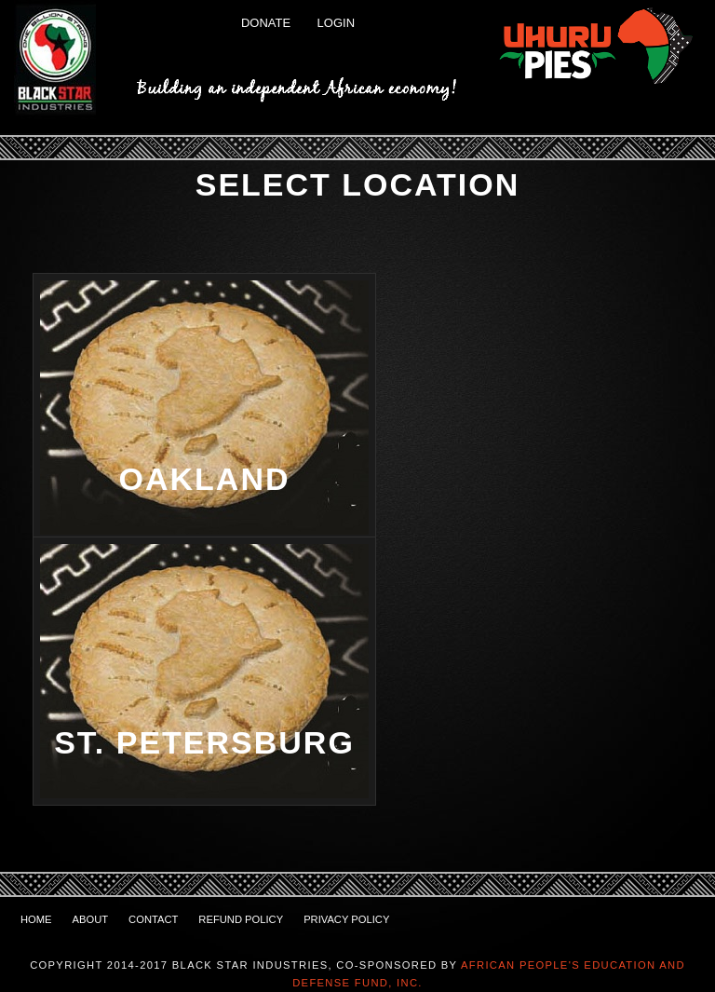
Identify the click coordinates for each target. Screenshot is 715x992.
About (91, 919)
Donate (265, 23)
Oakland (204, 478)
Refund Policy (240, 919)
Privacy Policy (346, 919)
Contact (153, 919)
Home (36, 919)
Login (336, 23)
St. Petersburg (204, 742)
